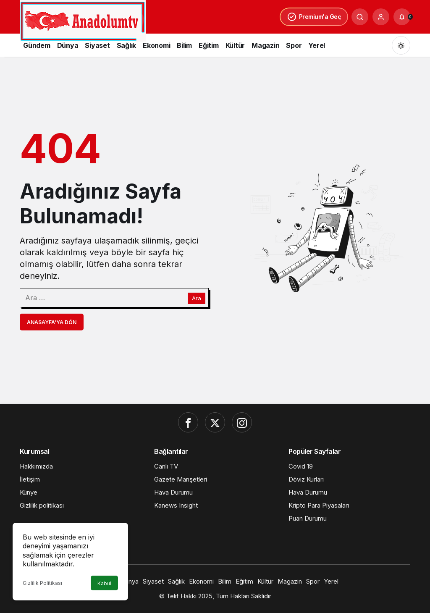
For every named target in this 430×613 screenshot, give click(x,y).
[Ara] (359, 16)
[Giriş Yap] (380, 16)
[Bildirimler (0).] (401, 16)
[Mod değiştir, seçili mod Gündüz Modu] (401, 45)
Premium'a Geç (314, 17)
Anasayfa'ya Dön (51, 322)
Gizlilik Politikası (42, 583)
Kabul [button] (104, 583)
